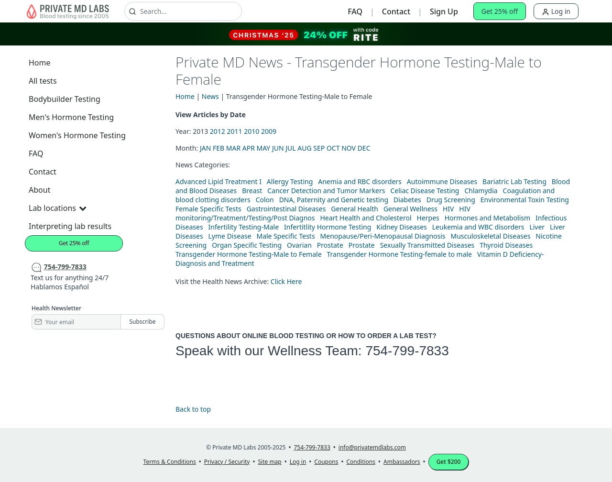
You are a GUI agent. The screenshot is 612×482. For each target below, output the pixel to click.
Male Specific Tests (285, 236)
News (210, 96)
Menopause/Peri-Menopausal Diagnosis (383, 236)
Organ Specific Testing (247, 245)
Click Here (286, 281)
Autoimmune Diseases (442, 181)
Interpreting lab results (70, 226)
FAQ (355, 11)
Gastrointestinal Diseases (286, 208)
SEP (319, 148)
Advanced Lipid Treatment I (218, 181)
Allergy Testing (290, 181)
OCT (333, 148)
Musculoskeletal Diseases (490, 236)
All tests (43, 81)
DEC (364, 148)
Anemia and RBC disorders (360, 181)
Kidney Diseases (401, 226)
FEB (218, 148)
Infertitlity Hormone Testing (327, 226)
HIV (448, 208)
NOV (348, 148)
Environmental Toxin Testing (525, 199)
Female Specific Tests (208, 208)
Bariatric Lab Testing (514, 181)
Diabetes (407, 199)
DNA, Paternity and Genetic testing (333, 199)
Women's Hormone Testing (77, 135)
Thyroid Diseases (506, 245)
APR (248, 148)
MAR (233, 148)
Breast (252, 190)
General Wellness (410, 208)
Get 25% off (499, 11)
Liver (537, 226)
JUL (290, 148)
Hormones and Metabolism (487, 217)
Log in (556, 11)
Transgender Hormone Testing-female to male (399, 254)
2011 (234, 131)
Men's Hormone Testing (71, 117)
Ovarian (299, 245)
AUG (304, 148)
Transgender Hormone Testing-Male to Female (248, 254)
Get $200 (449, 462)
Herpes (428, 217)
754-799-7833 (406, 350)
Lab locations (57, 208)
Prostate (330, 245)
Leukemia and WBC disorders (478, 226)
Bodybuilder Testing (64, 99)
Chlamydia (480, 190)
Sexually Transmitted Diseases (427, 245)
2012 (217, 131)
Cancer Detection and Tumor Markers (326, 190)
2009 (268, 131)
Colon (265, 199)
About (39, 190)
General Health (354, 208)
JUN (278, 148)
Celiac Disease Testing (424, 190)
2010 (251, 131)
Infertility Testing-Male (243, 226)
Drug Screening (450, 199)
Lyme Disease (229, 236)
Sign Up (444, 11)
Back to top (193, 409)
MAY (264, 148)
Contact (396, 11)
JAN (205, 148)
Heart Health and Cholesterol (365, 217)
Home (40, 62)
